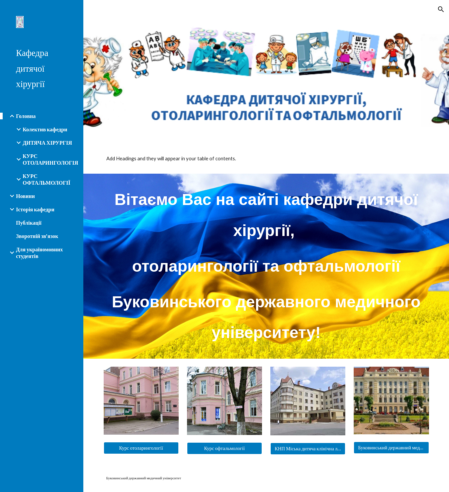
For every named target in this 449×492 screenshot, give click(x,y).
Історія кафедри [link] (35, 209)
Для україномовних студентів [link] (39, 252)
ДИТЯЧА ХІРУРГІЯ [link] (47, 142)
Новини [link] (25, 196)
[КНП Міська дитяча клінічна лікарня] (308, 449)
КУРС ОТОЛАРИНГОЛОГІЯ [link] (50, 159)
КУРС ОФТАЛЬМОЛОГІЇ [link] (46, 179)
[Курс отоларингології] (141, 448)
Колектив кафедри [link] (45, 129)
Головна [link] (26, 116)
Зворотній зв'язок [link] (37, 236)
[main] (266, 266)
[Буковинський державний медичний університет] (391, 448)
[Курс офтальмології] (224, 448)
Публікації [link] (28, 222)
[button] (441, 9)
